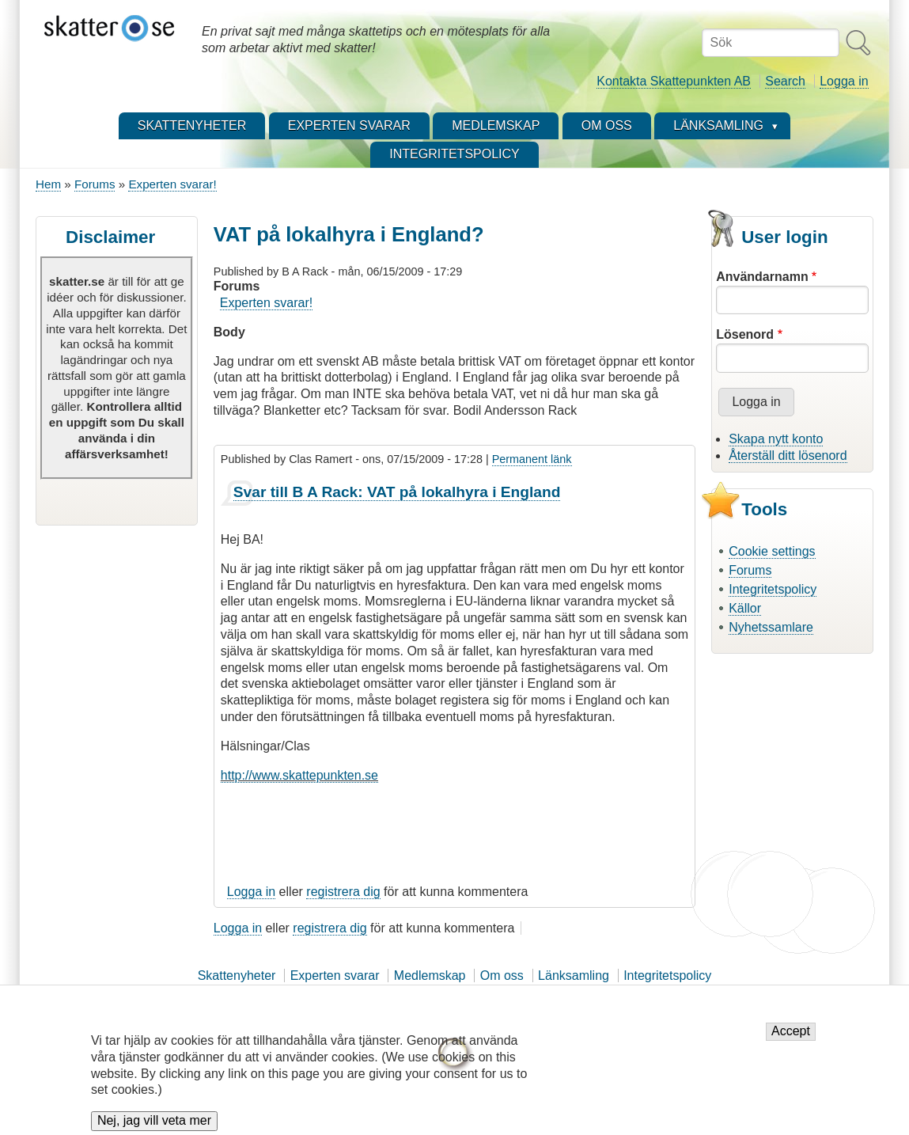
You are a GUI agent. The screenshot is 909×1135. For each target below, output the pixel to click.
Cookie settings (772, 551)
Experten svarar (335, 975)
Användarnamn (762, 276)
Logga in (844, 81)
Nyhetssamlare (771, 627)
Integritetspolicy (772, 589)
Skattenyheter (237, 975)
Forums (94, 184)
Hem (48, 184)
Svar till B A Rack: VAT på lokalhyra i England (397, 492)
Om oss (502, 975)
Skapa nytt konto (776, 439)
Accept (790, 1040)
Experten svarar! (172, 184)
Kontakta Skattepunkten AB (674, 81)
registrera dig (343, 891)
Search (785, 81)
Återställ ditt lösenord (788, 455)
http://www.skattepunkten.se (299, 775)
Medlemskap (430, 975)
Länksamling (573, 975)
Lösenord (745, 334)
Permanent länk (532, 459)
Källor (745, 608)
